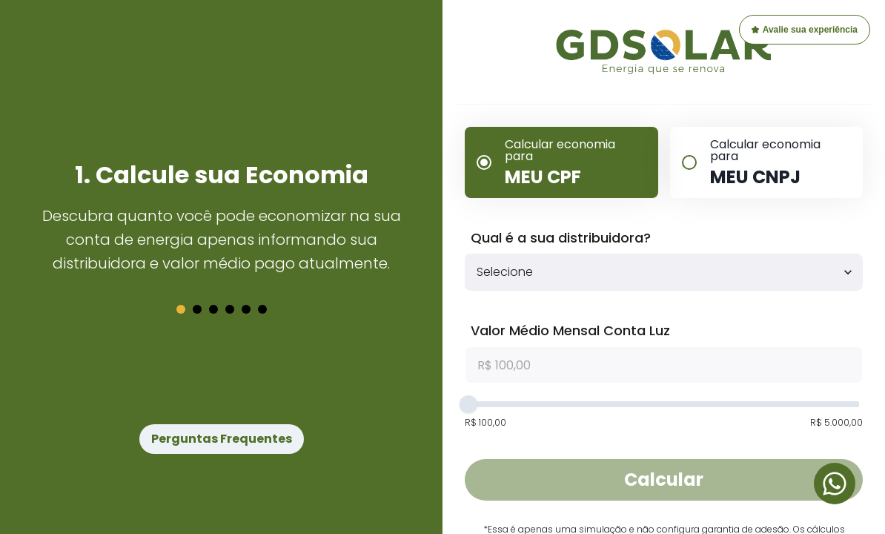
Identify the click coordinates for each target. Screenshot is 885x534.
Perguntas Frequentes (221, 438)
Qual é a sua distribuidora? (561, 237)
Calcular (663, 479)
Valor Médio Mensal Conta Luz (570, 330)
